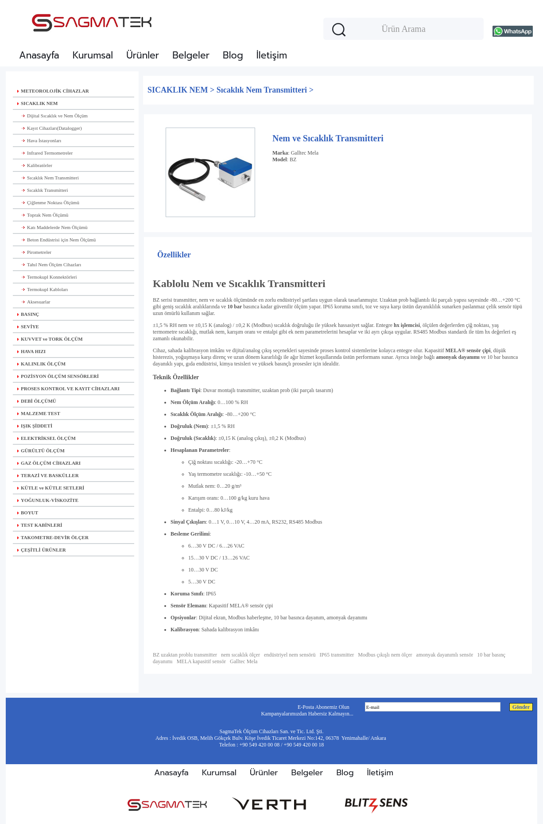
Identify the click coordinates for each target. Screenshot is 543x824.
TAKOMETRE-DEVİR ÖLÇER (53, 537)
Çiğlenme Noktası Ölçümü (48, 202)
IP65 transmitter (337, 655)
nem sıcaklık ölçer (240, 655)
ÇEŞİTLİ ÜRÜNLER (41, 549)
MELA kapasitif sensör (201, 661)
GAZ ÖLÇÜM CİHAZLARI (49, 463)
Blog (233, 55)
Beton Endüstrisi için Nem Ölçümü (56, 239)
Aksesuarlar (33, 301)
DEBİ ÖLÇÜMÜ (36, 401)
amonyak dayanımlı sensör (444, 655)
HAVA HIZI (31, 351)
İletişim (271, 55)
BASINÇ (28, 314)
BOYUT (27, 512)
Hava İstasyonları (39, 140)
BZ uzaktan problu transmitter (185, 655)
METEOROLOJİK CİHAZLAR (53, 90)
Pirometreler (34, 252)
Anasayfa (39, 55)
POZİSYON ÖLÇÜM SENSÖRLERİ (58, 376)
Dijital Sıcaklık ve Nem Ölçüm (52, 115)
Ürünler (142, 55)
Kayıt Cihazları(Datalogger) (49, 128)
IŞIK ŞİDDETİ (34, 425)
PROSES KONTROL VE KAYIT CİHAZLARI (68, 388)
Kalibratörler (34, 165)
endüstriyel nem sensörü (290, 655)
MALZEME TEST (38, 413)
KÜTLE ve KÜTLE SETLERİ (50, 487)
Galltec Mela (304, 153)
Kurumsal (93, 55)
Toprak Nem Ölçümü (42, 215)
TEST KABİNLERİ (39, 525)
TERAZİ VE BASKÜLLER (48, 475)
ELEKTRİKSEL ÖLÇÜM (46, 438)
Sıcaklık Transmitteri (42, 190)
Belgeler (190, 55)
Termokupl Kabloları (42, 289)
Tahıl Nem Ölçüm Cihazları (49, 264)
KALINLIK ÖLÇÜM (41, 363)
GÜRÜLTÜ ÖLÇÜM (41, 450)
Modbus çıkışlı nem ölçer (385, 655)
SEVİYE (28, 326)
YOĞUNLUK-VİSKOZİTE (47, 500)
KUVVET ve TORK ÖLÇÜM (50, 339)
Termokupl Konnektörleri (47, 277)
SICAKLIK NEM (37, 103)
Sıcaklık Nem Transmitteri (48, 177)
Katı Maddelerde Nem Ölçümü (52, 227)
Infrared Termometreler (45, 152)
